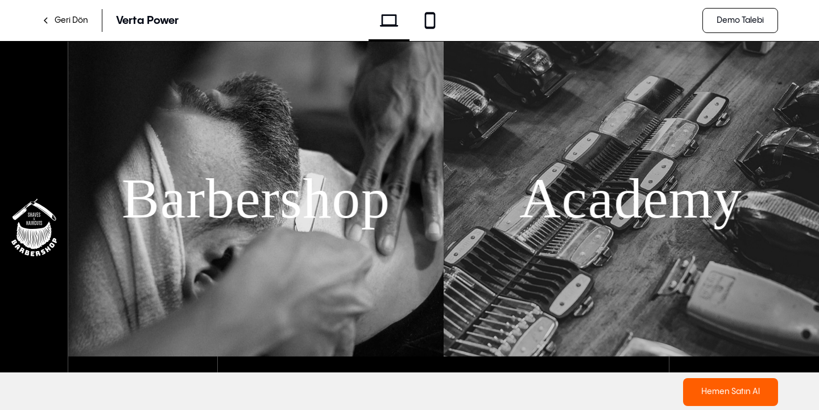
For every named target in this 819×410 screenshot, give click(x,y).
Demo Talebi (740, 20)
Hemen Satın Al (730, 391)
